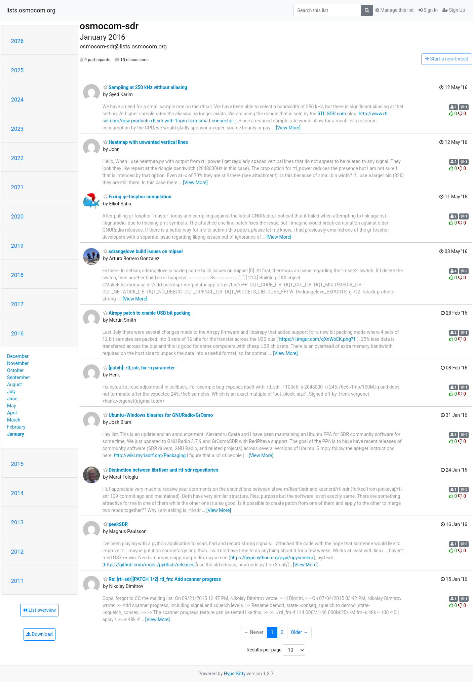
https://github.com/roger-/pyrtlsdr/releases (149, 564)
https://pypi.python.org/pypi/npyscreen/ (272, 557)
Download (39, 634)
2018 (17, 275)
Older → (299, 632)
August (14, 384)
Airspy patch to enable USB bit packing (147, 313)
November (18, 363)
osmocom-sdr (109, 26)
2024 (17, 99)
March (14, 420)
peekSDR (115, 524)
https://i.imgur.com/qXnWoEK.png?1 (317, 339)
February (16, 427)
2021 (17, 187)
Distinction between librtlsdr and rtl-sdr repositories (161, 470)
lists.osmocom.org (30, 10)
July (11, 391)
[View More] (288, 127)
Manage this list (394, 10)
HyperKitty (235, 673)
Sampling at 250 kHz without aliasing (145, 87)
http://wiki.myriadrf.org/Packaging (150, 455)
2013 (17, 522)
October (15, 370)
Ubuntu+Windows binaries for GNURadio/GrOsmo (158, 415)
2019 (17, 245)
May (11, 405)
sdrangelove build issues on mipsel (143, 251)
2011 (17, 580)
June (12, 398)
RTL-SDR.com (331, 113)
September (18, 377)
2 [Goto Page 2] (282, 632)
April (12, 412)
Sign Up (453, 10)
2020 (17, 216)
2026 (17, 41)
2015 (17, 463)
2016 (17, 333)
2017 (17, 304)
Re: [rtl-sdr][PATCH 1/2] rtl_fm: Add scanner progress (162, 579)
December (18, 356)
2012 (17, 551)
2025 (17, 70)
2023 (17, 128)
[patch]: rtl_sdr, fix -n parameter (139, 367)
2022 (17, 158)
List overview (39, 610)
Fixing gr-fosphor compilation (137, 196)
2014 (17, 493)
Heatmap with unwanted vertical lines (145, 142)
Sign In (428, 10)
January (15, 434)
